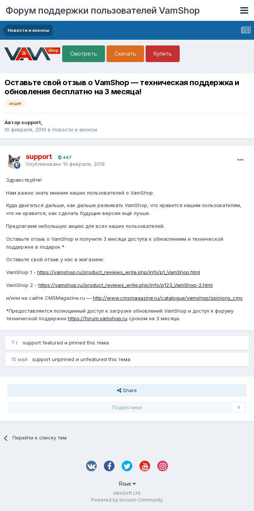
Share (127, 390)
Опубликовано (65, 164)
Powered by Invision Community (127, 500)
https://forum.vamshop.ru (97, 318)
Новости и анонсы (74, 129)
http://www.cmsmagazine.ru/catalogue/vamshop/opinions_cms (168, 298)
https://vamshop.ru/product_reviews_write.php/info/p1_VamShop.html (118, 272)
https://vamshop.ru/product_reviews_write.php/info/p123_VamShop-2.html (125, 285)
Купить (163, 53)
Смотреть (83, 53)
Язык (127, 483)
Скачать (125, 53)
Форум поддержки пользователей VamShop (103, 10)
